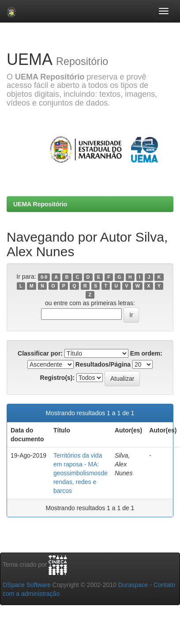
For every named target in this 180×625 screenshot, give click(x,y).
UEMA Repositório (40, 204)
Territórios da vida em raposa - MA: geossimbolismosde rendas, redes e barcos (80, 473)
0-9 (44, 277)
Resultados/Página (103, 364)
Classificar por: (40, 353)
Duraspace (133, 584)
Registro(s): (57, 377)
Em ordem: (146, 353)
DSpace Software (27, 584)
